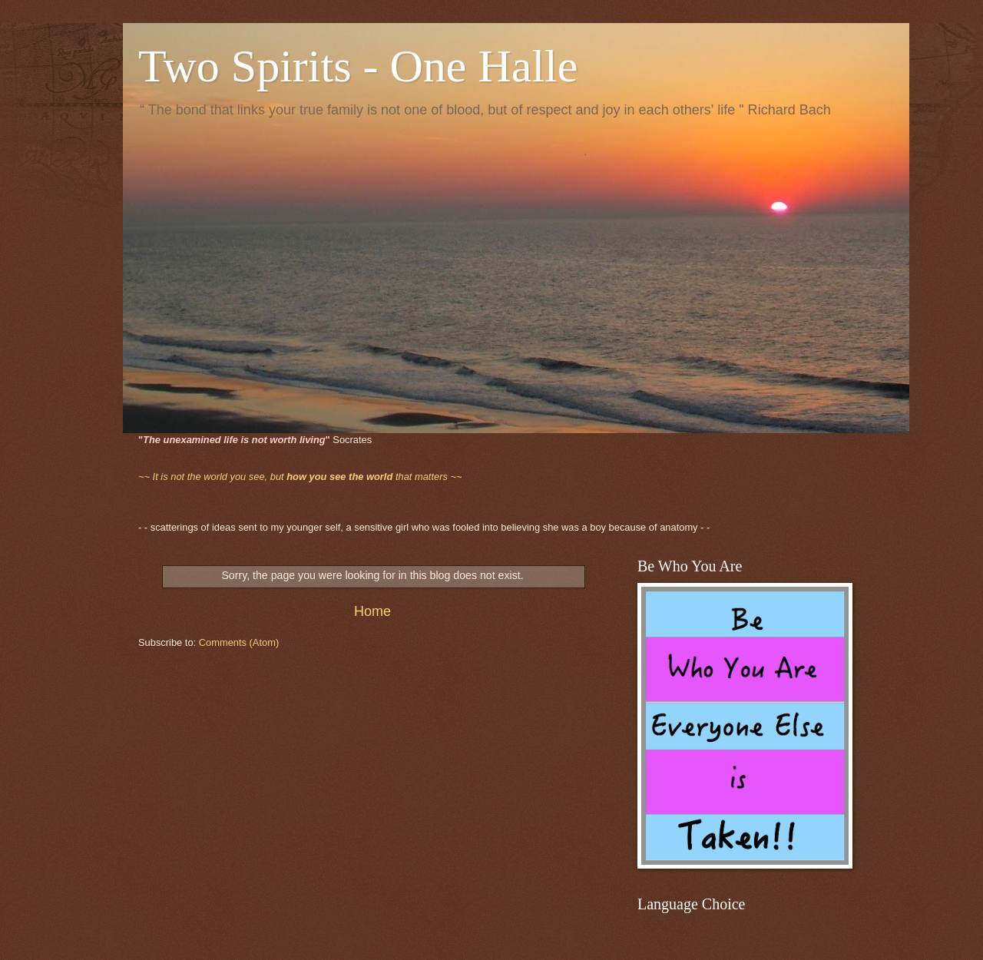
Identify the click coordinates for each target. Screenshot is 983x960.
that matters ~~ (300, 476)
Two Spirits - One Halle (358, 66)
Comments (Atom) (239, 642)
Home (372, 611)
